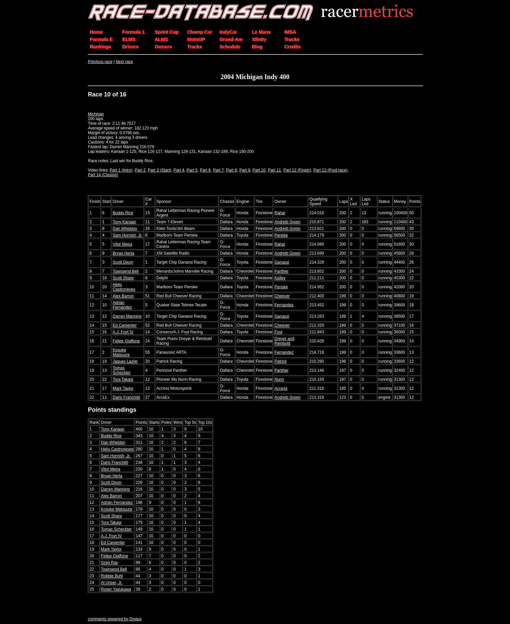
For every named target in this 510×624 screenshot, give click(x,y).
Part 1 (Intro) (121, 170)
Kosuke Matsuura (121, 352)
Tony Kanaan (124, 222)
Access (280, 388)
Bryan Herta (123, 253)
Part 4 (178, 170)
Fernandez (283, 305)
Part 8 (231, 170)
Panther (281, 271)
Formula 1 (133, 32)
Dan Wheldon (125, 228)
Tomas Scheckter (121, 370)
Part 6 (205, 170)
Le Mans (261, 32)
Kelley (279, 278)
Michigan (96, 114)
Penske (281, 235)
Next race (124, 61)
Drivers (130, 46)
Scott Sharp (123, 278)
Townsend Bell (125, 271)
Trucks (291, 39)
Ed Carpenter (124, 325)
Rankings (100, 46)
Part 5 (192, 170)
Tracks (194, 46)
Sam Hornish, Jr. (127, 235)
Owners (163, 46)
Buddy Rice (123, 213)
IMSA (290, 32)
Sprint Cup (167, 32)
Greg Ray (109, 562)
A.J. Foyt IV (123, 332)
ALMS (161, 39)
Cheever (281, 296)
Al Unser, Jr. (112, 582)
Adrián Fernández (122, 305)
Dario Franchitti (126, 397)
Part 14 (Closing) (103, 175)
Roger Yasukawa (116, 589)
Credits (292, 46)
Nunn (279, 379)
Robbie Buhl (112, 576)
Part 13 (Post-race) (330, 170)
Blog (257, 46)
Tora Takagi (123, 379)
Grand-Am (231, 39)
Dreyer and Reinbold (284, 341)
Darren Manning (127, 316)
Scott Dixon (123, 262)
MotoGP (196, 39)
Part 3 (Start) (159, 170)
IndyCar (228, 32)
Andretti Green (287, 222)
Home (96, 32)
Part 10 (259, 170)
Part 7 (218, 170)
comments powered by (115, 619)
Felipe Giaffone (126, 341)
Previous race (100, 61)
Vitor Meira (122, 244)
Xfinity (259, 39)
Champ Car (199, 32)
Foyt (278, 332)
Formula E (101, 39)
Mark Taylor (123, 388)
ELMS (128, 39)
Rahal (279, 213)
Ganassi (281, 262)
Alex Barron (123, 296)
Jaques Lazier (125, 361)
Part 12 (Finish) (297, 170)
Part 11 (274, 170)
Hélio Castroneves (124, 287)
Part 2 (140, 170)
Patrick (280, 361)
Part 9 (244, 170)
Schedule (230, 46)
